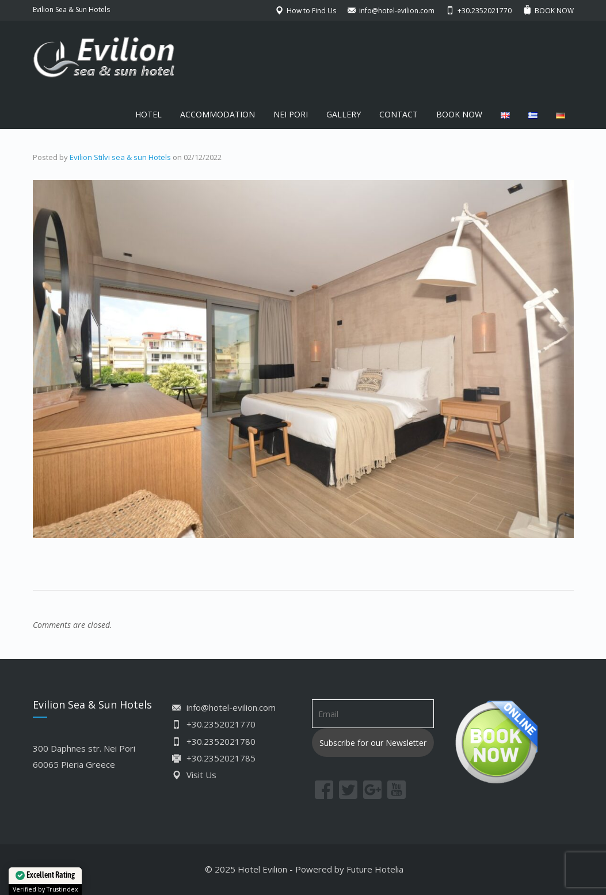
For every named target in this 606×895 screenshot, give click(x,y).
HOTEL (148, 114)
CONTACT (398, 114)
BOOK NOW (459, 114)
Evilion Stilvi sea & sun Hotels (120, 157)
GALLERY (343, 114)
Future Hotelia (374, 869)
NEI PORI (290, 114)
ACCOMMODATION (217, 114)
